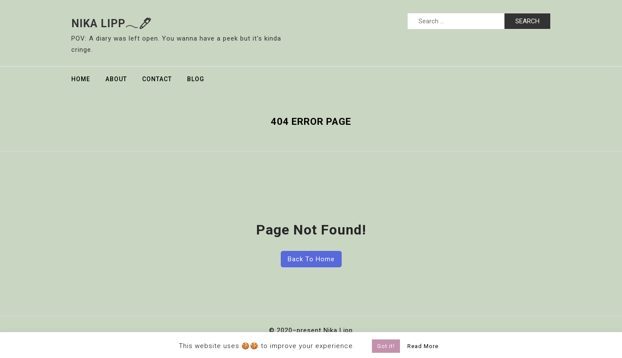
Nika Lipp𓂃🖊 (111, 23)
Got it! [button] (386, 346)
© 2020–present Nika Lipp (311, 330)
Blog (195, 79)
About (116, 79)
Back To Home (311, 259)
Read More (422, 346)
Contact (157, 79)
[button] (364, 344)
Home (80, 79)
